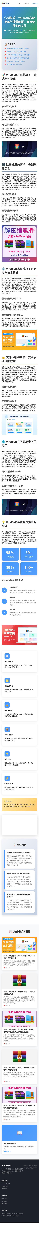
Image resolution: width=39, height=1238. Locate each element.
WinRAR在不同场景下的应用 (16, 61)
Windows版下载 (6, 1184)
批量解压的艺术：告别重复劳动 (16, 51)
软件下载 (4, 1199)
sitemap (32, 1168)
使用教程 (4, 1188)
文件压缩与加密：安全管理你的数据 (18, 58)
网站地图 (4, 1203)
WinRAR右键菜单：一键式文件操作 (18, 48)
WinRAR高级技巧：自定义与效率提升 (18, 55)
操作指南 (4, 1201)
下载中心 (26, 3)
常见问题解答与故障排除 (14, 64)
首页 (18, 3)
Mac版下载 (5, 1186)
